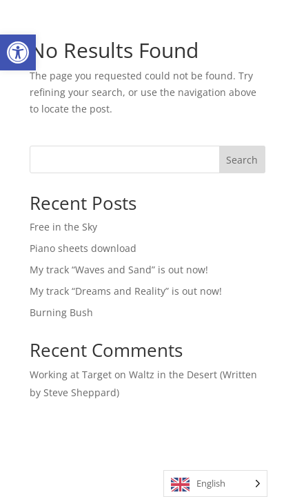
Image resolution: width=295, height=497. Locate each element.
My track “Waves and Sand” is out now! (119, 269)
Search (242, 159)
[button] (18, 52)
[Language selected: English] (215, 483)
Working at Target (71, 374)
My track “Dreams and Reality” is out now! (126, 291)
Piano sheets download (83, 248)
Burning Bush (61, 312)
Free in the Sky (63, 226)
